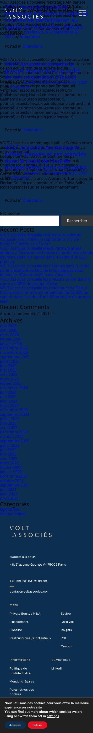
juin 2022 (8, 449)
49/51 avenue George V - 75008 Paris (38, 565)
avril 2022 (8, 458)
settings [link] (53, 716)
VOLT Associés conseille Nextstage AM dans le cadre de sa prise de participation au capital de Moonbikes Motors (46, 17)
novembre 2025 (14, 352)
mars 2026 (9, 334)
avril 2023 (8, 427)
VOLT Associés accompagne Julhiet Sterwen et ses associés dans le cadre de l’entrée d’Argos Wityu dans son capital (46, 157)
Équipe (66, 614)
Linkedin (57, 668)
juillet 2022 (10, 445)
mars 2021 (9, 498)
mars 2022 (9, 463)
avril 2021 (8, 494)
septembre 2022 (14, 440)
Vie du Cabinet (13, 514)
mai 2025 (8, 370)
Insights (66, 630)
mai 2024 (8, 396)
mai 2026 (8, 326)
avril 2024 (8, 401)
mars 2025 (9, 379)
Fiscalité (16, 630)
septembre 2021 (14, 485)
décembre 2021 (14, 476)
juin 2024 (8, 392)
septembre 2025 (14, 357)
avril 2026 (8, 330)
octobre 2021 (12, 480)
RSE (64, 638)
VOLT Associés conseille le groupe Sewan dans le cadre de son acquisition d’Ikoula (43, 70)
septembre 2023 (14, 414)
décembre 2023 (14, 409)
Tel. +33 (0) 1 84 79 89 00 (28, 581)
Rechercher (10, 213)
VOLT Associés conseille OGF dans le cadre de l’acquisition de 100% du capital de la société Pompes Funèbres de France (40, 239)
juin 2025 (8, 365)
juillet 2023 (10, 418)
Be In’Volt (67, 622)
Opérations (32, 46)
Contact (67, 646)
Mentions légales (22, 681)
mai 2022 (8, 454)
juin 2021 (8, 489)
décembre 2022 (14, 432)
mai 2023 (8, 423)
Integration (30, 36)
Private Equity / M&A (25, 614)
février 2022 (10, 467)
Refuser (38, 725)
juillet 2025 (10, 361)
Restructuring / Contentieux (30, 638)
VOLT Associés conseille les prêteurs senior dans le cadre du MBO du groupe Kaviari (45, 281)
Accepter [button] (15, 725)
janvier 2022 (11, 471)
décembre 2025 (14, 348)
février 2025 (10, 383)
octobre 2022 (12, 436)
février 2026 (10, 339)
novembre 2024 (14, 387)
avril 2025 (8, 374)
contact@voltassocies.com (29, 592)
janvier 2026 (11, 343)
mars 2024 (9, 405)
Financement (19, 622)
